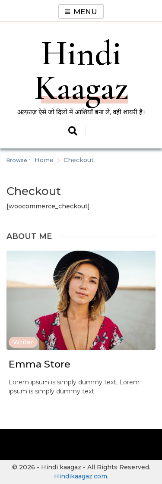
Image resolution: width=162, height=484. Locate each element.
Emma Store (39, 364)
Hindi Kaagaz (81, 70)
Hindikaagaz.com (80, 476)
